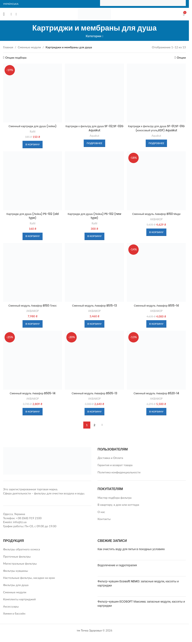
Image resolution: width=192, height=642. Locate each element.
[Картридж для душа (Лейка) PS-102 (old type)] (32, 181)
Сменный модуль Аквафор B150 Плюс (32, 305)
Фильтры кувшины (15, 571)
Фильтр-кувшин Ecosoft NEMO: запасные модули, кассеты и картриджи (138, 584)
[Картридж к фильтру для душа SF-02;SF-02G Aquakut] (94, 93)
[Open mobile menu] (4, 14)
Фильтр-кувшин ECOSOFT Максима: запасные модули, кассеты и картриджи (141, 604)
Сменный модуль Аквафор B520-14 (156, 394)
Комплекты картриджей (19, 599)
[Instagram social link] (16, 14)
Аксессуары (11, 607)
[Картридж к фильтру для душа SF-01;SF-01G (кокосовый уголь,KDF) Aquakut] (157, 93)
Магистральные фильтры (20, 564)
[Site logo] (94, 13)
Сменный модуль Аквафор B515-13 (94, 305)
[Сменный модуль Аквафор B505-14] (32, 361)
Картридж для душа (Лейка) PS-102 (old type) (32, 215)
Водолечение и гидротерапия (117, 566)
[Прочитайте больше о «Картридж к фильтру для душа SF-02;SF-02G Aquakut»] (94, 142)
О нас (101, 512)
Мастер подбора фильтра (114, 498)
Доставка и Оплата (110, 458)
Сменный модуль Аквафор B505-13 (94, 394)
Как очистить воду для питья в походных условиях (131, 549)
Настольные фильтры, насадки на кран (29, 578)
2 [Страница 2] (94, 425)
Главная (8, 47)
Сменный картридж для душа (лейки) (32, 125)
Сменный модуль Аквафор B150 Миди (156, 213)
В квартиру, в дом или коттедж (118, 505)
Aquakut (94, 134)
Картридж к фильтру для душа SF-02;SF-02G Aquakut (94, 127)
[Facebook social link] (11, 14)
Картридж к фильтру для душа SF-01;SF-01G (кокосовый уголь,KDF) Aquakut (156, 127)
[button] (32, 143)
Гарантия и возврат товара (115, 465)
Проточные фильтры (17, 557)
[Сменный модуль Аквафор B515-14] (157, 273)
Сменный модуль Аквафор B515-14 (157, 305)
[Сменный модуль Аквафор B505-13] (94, 361)
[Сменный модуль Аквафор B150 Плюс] (32, 273)
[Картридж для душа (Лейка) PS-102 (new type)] (94, 181)
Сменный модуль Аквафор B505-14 (32, 394)
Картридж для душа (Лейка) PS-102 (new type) (94, 215)
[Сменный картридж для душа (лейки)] (32, 93)
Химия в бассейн (14, 614)
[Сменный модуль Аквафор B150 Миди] (157, 181)
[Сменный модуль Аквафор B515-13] (94, 273)
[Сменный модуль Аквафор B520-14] (157, 361)
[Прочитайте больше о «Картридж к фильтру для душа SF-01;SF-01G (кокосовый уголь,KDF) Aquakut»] (156, 142)
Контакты (104, 519)
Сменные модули (29, 47)
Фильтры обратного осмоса (21, 549)
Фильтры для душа (16, 585)
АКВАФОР (156, 218)
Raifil (32, 130)
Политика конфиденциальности (119, 472)
